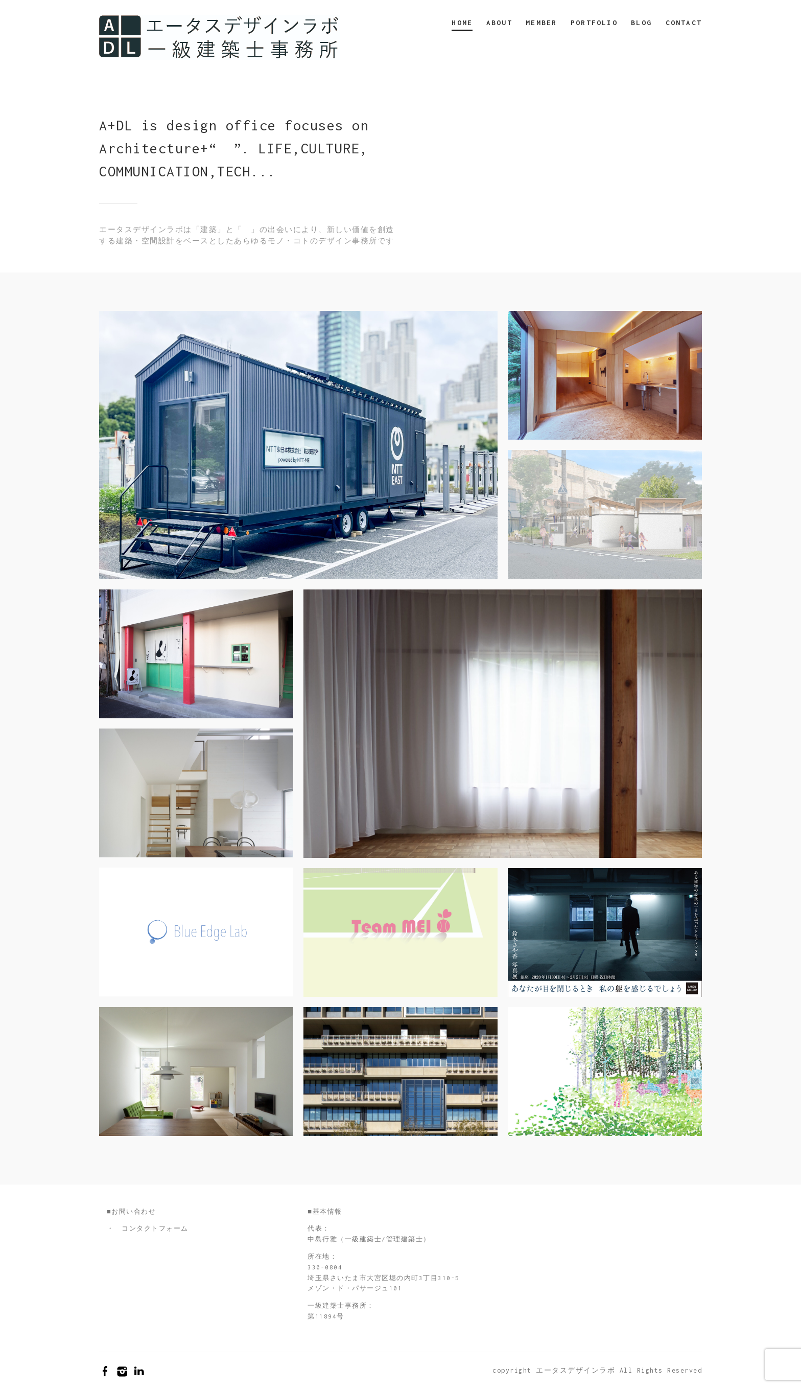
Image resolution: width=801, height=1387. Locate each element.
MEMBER (541, 22)
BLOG (641, 22)
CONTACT (684, 22)
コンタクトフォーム (155, 1228)
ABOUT (499, 22)
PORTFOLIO (594, 22)
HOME (462, 22)
